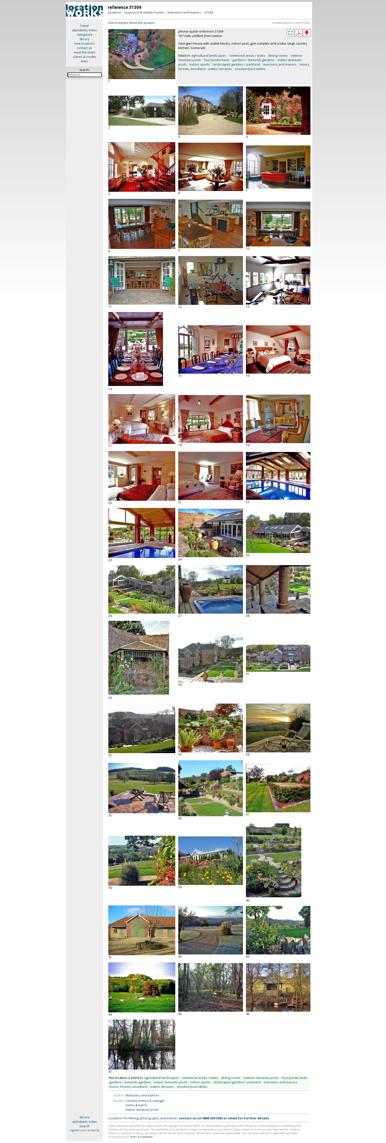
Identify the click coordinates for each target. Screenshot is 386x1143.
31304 (208, 12)
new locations (84, 43)
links (84, 61)
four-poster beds (216, 60)
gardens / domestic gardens (253, 60)
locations (114, 12)
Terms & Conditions (141, 1137)
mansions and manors (184, 12)
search (84, 1126)
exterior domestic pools (261, 1077)
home (84, 25)
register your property (84, 1130)
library (84, 39)
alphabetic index (84, 30)
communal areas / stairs (247, 55)
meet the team (84, 52)
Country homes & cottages (145, 1100)
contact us (84, 48)
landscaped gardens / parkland (236, 64)
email (232, 1118)
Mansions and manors (142, 1095)
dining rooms (278, 55)
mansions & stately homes (144, 12)
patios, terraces (220, 69)
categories (84, 34)
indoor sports (200, 64)
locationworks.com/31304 (291, 22)
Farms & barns (136, 1105)
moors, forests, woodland (128, 1086)
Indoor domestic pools (142, 1109)
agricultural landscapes (208, 55)
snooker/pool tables (250, 69)
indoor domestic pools (170, 1082)
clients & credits (84, 56)
